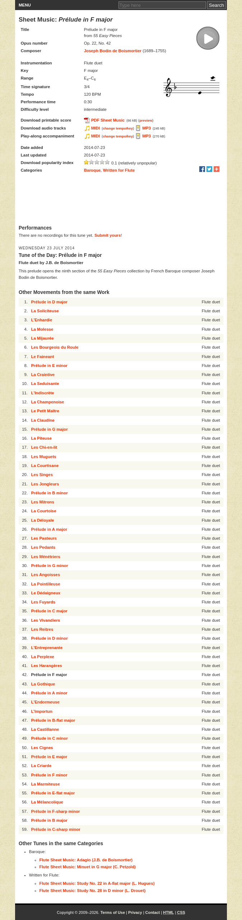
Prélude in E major (49, 756)
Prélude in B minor (49, 493)
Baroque (92, 170)
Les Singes (42, 474)
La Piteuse (41, 438)
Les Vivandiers (45, 620)
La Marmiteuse (45, 784)
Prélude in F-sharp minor (55, 811)
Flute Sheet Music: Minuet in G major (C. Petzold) (87, 867)
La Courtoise (43, 511)
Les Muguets (43, 456)
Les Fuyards (43, 602)
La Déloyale (42, 520)
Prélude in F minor (49, 775)
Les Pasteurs (44, 538)
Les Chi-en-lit (44, 447)
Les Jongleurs (45, 484)
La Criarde (41, 765)
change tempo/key (118, 128)
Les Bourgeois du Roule (54, 347)
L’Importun (41, 711)
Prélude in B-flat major (53, 720)
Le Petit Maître (45, 411)
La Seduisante (45, 383)
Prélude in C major (49, 611)
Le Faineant (42, 356)
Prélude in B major (49, 820)
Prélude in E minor (49, 365)
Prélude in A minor (49, 693)
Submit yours (107, 235)
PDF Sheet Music (108, 120)
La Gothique (43, 684)
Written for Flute (119, 170)
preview (145, 120)
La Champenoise (47, 402)
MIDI (95, 128)
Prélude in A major (49, 529)
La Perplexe (42, 656)
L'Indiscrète (42, 393)
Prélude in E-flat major (53, 793)
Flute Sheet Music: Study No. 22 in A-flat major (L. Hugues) (97, 883)
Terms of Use (113, 912)
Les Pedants (43, 547)
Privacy (135, 912)
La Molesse (42, 329)
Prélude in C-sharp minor (55, 829)
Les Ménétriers (45, 556)
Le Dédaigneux (45, 593)
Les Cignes (42, 747)
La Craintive (43, 374)
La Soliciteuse (45, 311)
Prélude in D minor (49, 638)
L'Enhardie (41, 320)
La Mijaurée (42, 338)
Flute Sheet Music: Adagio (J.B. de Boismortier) (86, 860)
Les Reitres (42, 629)
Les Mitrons (42, 502)
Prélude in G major (49, 429)
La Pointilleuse (45, 584)
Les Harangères (46, 665)
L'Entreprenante (46, 647)
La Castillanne (45, 729)
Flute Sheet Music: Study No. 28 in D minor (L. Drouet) (92, 890)
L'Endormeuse (45, 702)
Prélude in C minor (49, 738)
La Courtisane (45, 465)
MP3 (146, 128)
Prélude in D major (49, 302)
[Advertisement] (121, 200)
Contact (152, 912)
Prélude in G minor (49, 565)
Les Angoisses (45, 574)
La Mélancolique (47, 802)
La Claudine (42, 420)
